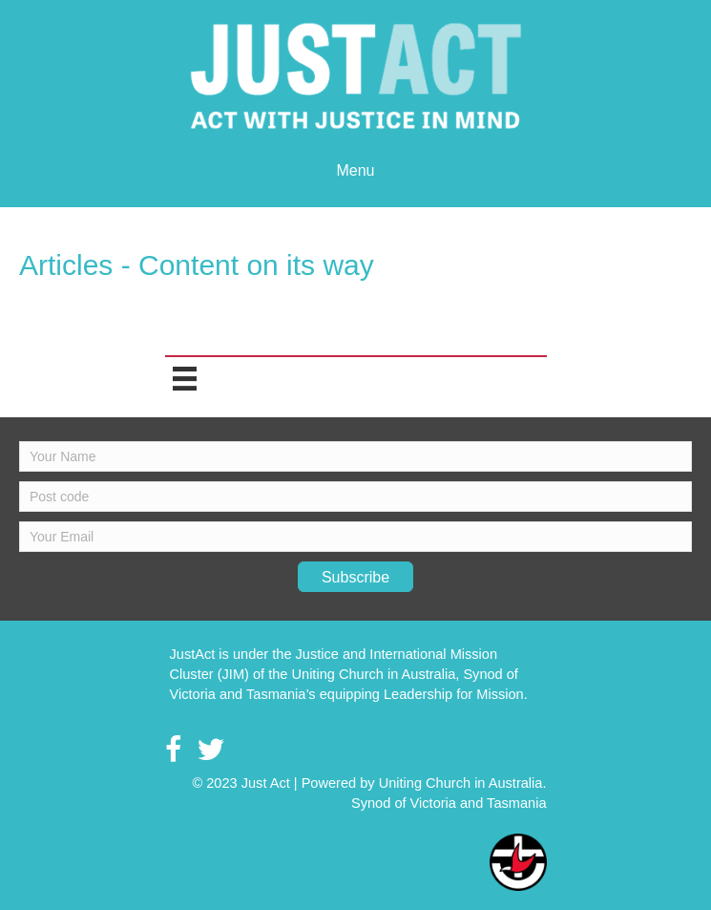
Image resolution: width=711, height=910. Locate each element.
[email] (355, 536)
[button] (355, 576)
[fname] (355, 456)
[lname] (355, 496)
